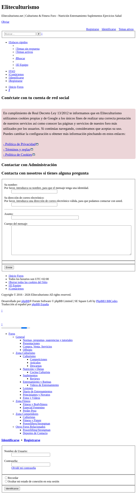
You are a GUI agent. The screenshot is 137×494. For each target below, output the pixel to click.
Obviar (5, 21)
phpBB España (40, 304)
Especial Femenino (34, 407)
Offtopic (27, 349)
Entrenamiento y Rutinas (37, 381)
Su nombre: (10, 184)
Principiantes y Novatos (36, 394)
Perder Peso (29, 410)
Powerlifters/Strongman (36, 423)
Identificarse (109, 29)
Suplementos (30, 375)
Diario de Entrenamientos (37, 391)
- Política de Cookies (17, 154)
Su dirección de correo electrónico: (24, 197)
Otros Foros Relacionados (30, 426)
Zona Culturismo (25, 352)
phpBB (25, 301)
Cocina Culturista (40, 372)
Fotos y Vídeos (31, 397)
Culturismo (29, 356)
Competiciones (38, 359)
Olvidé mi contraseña (23, 467)
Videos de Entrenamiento (44, 385)
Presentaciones (31, 343)
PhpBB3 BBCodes (107, 301)
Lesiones (28, 388)
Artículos (35, 362)
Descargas (36, 365)
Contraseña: (11, 460)
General (20, 336)
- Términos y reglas (16, 149)
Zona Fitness (23, 401)
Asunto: (8, 213)
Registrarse (92, 29)
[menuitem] (28, 48)
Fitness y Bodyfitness (35, 404)
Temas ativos (126, 29)
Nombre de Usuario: (16, 451)
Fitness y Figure (32, 420)
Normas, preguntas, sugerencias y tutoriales (48, 340)
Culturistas (29, 417)
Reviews (35, 378)
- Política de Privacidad (19, 144)
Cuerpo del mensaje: (16, 223)
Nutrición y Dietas (33, 368)
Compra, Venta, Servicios (37, 346)
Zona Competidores (27, 413)
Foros (12, 333)
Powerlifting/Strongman (36, 429)
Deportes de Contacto (35, 433)
